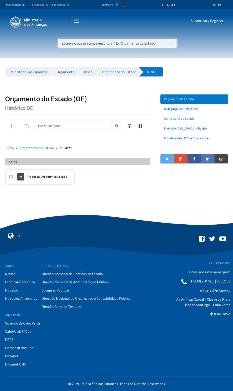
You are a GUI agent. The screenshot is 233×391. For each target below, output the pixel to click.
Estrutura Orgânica (20, 282)
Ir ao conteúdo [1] (16, 4)
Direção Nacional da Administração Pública (75, 282)
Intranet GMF (15, 364)
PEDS (9, 339)
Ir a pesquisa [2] (39, 4)
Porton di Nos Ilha (19, 347)
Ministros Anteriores (21, 298)
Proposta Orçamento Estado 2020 (50, 177)
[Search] (72, 125)
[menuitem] (194, 99)
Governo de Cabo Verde (23, 323)
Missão (10, 274)
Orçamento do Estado (37, 148)
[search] (116, 125)
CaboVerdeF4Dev (18, 331)
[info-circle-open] (129, 125)
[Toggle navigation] (54, 22)
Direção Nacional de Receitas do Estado (72, 274)
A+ (173, 5)
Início (9, 148)
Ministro (11, 290)
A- (163, 5)
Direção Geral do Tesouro (61, 306)
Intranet (11, 356)
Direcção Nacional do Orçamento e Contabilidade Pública (86, 298)
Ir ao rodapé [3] (60, 4)
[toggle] (21, 126)
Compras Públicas (56, 290)
